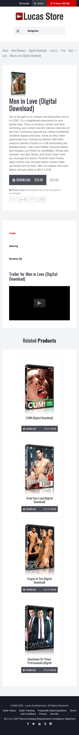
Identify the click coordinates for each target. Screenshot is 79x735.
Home (5, 50)
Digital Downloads (38, 50)
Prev (62, 50)
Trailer (12, 233)
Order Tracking (27, 710)
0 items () (61, 3)
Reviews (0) (15, 259)
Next (73, 50)
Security (54, 714)
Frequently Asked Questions (52, 710)
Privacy (43, 714)
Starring (13, 246)
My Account (24, 3)
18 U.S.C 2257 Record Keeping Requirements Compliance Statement (39, 718)
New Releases (18, 50)
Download (29, 179)
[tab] (39, 233)
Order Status (9, 710)
